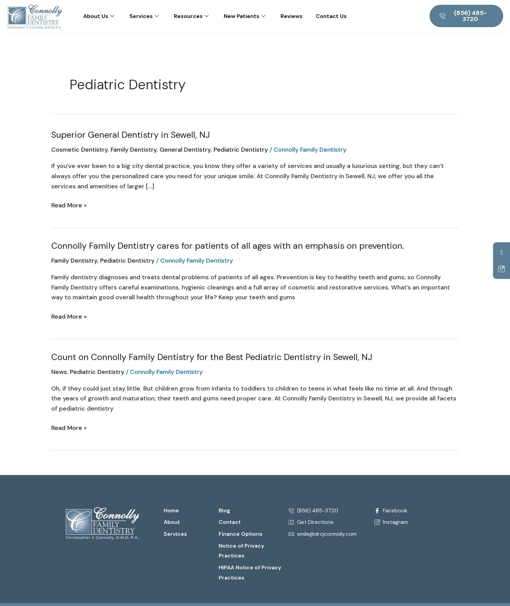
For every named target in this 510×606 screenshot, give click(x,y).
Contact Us (331, 16)
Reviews (291, 16)
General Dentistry (185, 150)
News (59, 372)
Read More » (69, 205)
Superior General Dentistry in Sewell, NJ (131, 134)
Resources (191, 16)
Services (144, 16)
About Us (98, 16)
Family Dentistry (134, 150)
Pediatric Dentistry (241, 150)
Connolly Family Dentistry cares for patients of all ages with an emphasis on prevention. (228, 245)
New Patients (244, 16)
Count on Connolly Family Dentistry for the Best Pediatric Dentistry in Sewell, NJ (212, 357)
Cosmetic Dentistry (79, 150)
